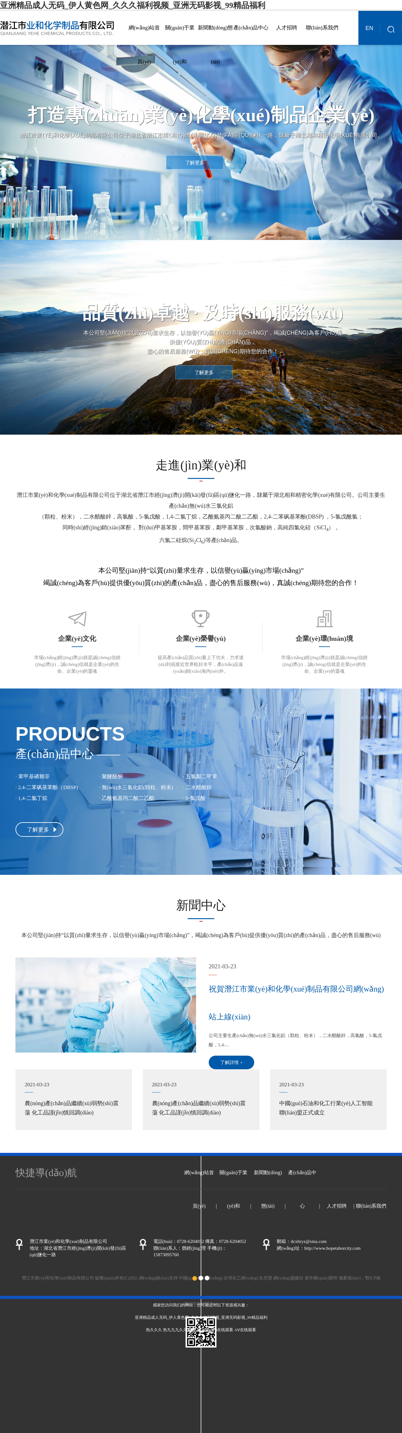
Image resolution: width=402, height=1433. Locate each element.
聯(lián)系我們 (322, 28)
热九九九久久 (175, 1329)
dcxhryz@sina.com (309, 1241)
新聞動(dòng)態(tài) (215, 45)
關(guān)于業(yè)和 (180, 45)
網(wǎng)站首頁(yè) (144, 45)
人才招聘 (286, 28)
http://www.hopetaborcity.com (332, 1248)
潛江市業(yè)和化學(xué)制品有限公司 (63, 495)
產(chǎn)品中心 (251, 28)
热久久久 (154, 1329)
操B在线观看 (222, 1329)
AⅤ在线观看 (245, 1329)
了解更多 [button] (194, 162)
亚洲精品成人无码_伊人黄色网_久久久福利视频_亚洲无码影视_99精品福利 (132, 5)
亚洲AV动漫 (198, 1329)
